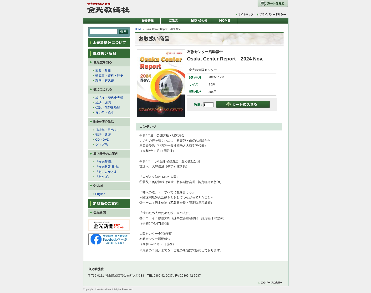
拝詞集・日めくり (107, 130)
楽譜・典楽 (103, 134)
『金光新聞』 (104, 162)
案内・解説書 (104, 80)
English (100, 194)
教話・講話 (103, 102)
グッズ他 (101, 144)
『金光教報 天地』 (108, 167)
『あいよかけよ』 (107, 172)
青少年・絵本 (104, 112)
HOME (138, 29)
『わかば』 (103, 177)
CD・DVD (102, 139)
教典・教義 (103, 70)
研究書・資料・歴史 (109, 75)
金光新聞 (99, 212)
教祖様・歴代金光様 (109, 97)
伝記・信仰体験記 (107, 107)
